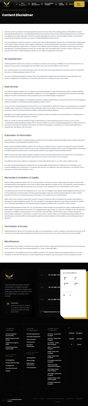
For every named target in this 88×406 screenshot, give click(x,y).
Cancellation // (70, 398)
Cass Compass (31, 339)
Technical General (11, 368)
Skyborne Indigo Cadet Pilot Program (54, 365)
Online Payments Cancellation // (55, 398)
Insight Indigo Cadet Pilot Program (54, 378)
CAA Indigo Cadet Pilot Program (53, 370)
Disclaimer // (79, 398)
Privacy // (41, 398)
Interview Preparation (33, 336)
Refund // (57, 401)
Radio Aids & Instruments (30, 364)
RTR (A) (8, 371)
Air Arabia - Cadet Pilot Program (53, 343)
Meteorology (31, 360)
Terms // (35, 398)
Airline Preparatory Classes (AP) (12, 348)
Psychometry (31, 342)
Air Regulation (10, 365)
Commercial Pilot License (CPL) (11, 335)
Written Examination (33, 334)
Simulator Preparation (30, 345)
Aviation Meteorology (12, 363)
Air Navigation (10, 360)
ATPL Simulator (31, 367)
